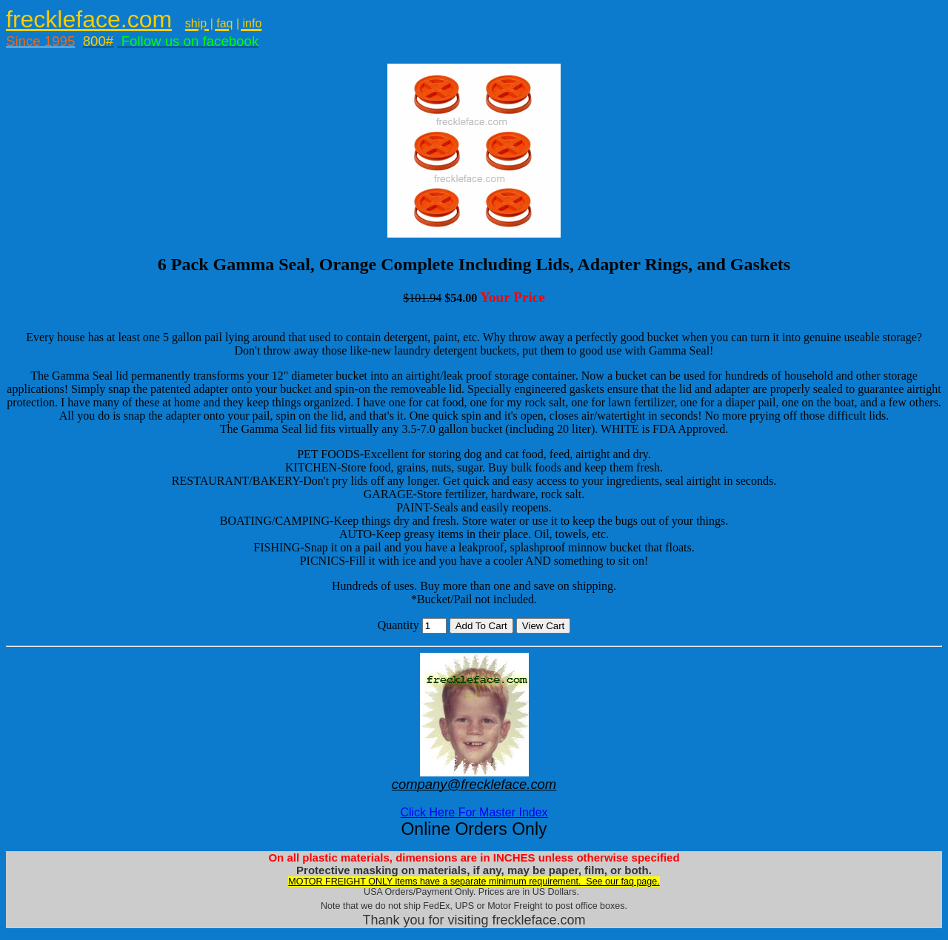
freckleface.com (89, 19)
